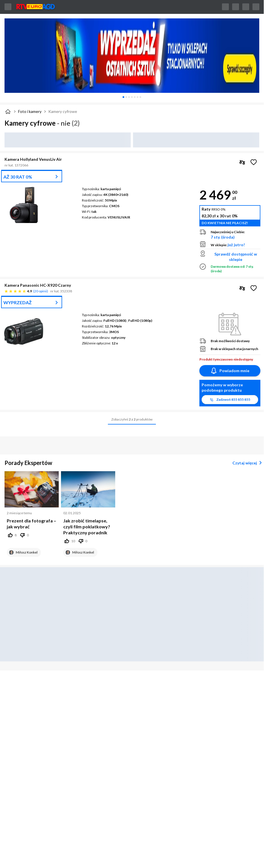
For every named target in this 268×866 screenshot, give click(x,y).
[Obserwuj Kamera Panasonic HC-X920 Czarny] (253, 288)
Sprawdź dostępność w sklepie (235, 257)
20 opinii (40, 291)
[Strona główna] (8, 111)
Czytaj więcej (248, 462)
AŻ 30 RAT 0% (17, 176)
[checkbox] (242, 162)
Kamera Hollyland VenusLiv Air (33, 159)
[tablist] (132, 97)
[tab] (123, 97)
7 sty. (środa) (223, 237)
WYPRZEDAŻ (17, 302)
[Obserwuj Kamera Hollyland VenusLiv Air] (253, 162)
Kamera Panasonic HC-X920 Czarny (38, 285)
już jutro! (236, 244)
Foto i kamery (30, 111)
